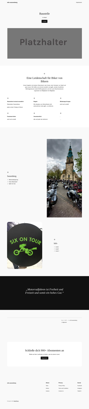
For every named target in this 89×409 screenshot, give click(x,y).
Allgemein (64, 322)
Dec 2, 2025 (64, 320)
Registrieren (44, 358)
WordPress (16, 401)
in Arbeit (44, 21)
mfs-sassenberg (12, 2)
